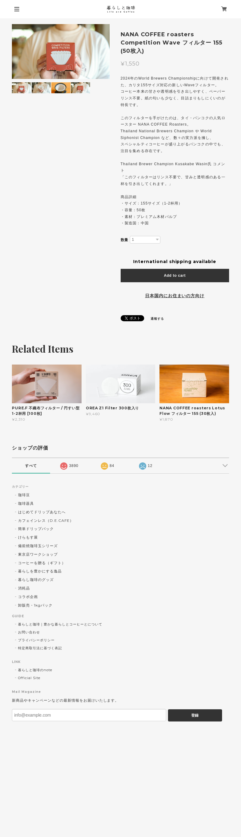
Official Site (29, 678)
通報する (157, 319)
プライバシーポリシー (36, 640)
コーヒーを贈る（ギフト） (42, 563)
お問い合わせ (29, 632)
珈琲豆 (24, 495)
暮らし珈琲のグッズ (36, 579)
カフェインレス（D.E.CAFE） (45, 520)
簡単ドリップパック (36, 528)
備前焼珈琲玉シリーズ (38, 545)
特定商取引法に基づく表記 (40, 648)
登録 (195, 715)
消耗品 (24, 588)
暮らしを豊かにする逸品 (40, 571)
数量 (125, 240)
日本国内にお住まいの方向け (174, 295)
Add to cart (174, 275)
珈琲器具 (26, 503)
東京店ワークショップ (38, 554)
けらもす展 (28, 537)
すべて (31, 466)
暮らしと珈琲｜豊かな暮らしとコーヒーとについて (60, 624)
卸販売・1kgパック (35, 605)
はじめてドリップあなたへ (42, 512)
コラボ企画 (28, 596)
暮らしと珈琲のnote (35, 670)
